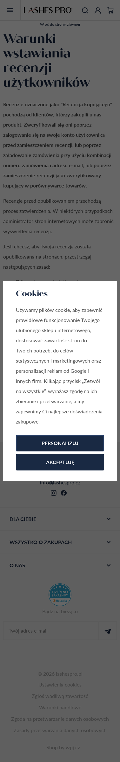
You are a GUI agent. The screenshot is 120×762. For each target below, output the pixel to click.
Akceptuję (60, 462)
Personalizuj (60, 443)
